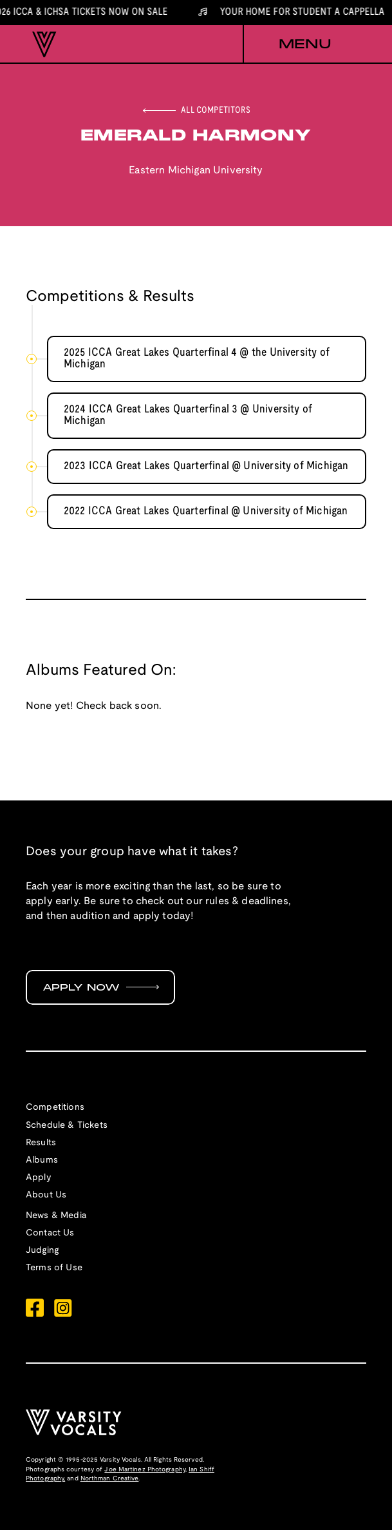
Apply (38, 1178)
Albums (42, 1160)
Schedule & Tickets (66, 1125)
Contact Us (50, 1233)
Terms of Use (54, 1268)
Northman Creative (109, 1479)
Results (41, 1143)
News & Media (56, 1216)
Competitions (55, 1107)
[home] (41, 44)
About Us (46, 1195)
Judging (42, 1250)
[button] (304, 44)
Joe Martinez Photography (144, 1470)
